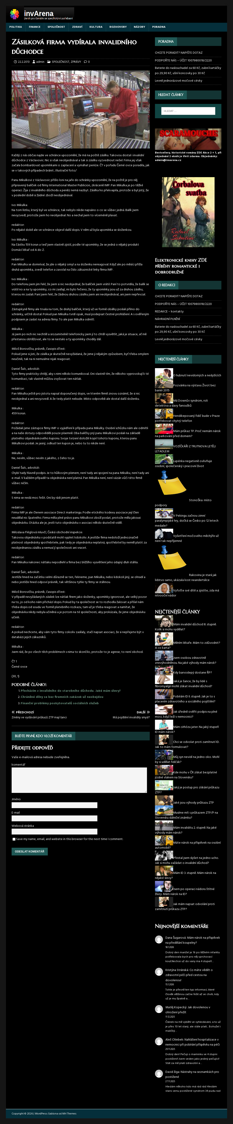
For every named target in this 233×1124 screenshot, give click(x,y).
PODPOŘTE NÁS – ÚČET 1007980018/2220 (184, 60)
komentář (18, 764)
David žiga (172, 1072)
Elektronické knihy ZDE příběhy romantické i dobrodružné (181, 266)
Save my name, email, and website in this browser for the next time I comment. (69, 839)
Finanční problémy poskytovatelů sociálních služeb (60, 703)
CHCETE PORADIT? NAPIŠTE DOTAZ (179, 52)
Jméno (16, 799)
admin (40, 62)
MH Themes (69, 1113)
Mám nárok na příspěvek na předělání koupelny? (192, 940)
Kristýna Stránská (176, 970)
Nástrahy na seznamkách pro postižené (192, 1074)
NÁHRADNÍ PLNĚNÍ (167, 319)
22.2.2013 (24, 62)
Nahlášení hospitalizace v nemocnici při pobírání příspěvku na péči (192, 1042)
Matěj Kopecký (175, 1007)
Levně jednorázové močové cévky (178, 80)
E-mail (16, 812)
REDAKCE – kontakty (169, 311)
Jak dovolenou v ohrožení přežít (187, 1010)
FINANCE (35, 27)
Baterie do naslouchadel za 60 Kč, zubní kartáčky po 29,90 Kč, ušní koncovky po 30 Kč (188, 70)
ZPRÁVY (76, 62)
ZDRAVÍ (77, 27)
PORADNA (158, 27)
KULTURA (95, 27)
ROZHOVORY (118, 27)
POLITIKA (15, 27)
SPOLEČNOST (56, 27)
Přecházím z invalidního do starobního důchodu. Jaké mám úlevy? (71, 691)
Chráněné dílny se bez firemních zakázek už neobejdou (62, 697)
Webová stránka (23, 826)
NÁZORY (139, 27)
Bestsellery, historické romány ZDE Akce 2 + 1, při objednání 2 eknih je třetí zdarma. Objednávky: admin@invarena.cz (188, 157)
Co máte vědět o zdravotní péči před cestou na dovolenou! (189, 975)
